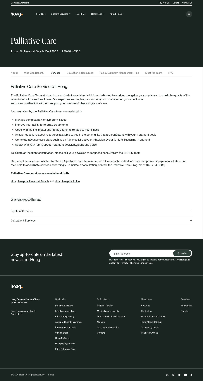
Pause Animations (20, 3)
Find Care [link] (41, 14)
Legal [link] (51, 374)
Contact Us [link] (187, 3)
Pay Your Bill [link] (164, 3)
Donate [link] (176, 3)
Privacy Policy (128, 263)
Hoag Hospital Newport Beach (30, 181)
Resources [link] (98, 14)
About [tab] (14, 72)
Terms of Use (146, 263)
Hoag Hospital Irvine (67, 181)
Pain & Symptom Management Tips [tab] (119, 72)
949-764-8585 (71, 51)
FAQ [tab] (170, 72)
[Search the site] (189, 14)
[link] (17, 14)
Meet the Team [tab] (153, 72)
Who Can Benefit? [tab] (34, 72)
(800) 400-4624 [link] (19, 302)
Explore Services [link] (61, 14)
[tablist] (101, 73)
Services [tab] (55, 72)
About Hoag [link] (117, 14)
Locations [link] (81, 14)
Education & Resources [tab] (80, 72)
